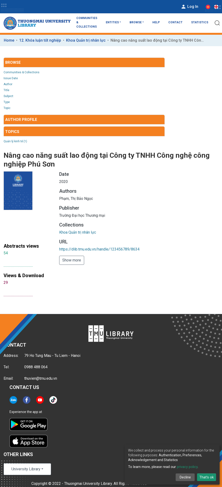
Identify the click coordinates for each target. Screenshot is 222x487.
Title (6, 90)
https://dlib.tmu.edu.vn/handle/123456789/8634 (99, 249)
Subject (8, 96)
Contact (175, 22)
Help (156, 22)
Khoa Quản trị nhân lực (86, 40)
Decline (185, 477)
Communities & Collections (86, 22)
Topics (12, 131)
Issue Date (11, 78)
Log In (189, 7)
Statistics (199, 22)
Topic (7, 108)
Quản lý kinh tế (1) (15, 141)
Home (9, 40)
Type (7, 102)
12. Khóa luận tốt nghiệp (40, 40)
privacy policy (187, 467)
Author (8, 84)
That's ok (206, 477)
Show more (71, 260)
